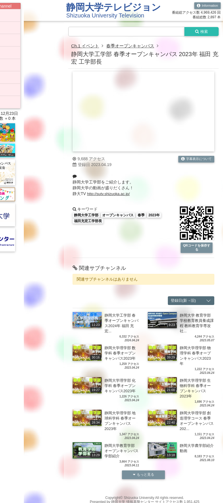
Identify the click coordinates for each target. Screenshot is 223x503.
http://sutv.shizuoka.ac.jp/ (109, 194)
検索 (200, 31)
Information (206, 6)
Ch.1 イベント (86, 46)
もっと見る (143, 476)
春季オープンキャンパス (133, 46)
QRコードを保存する (197, 248)
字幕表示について (195, 160)
